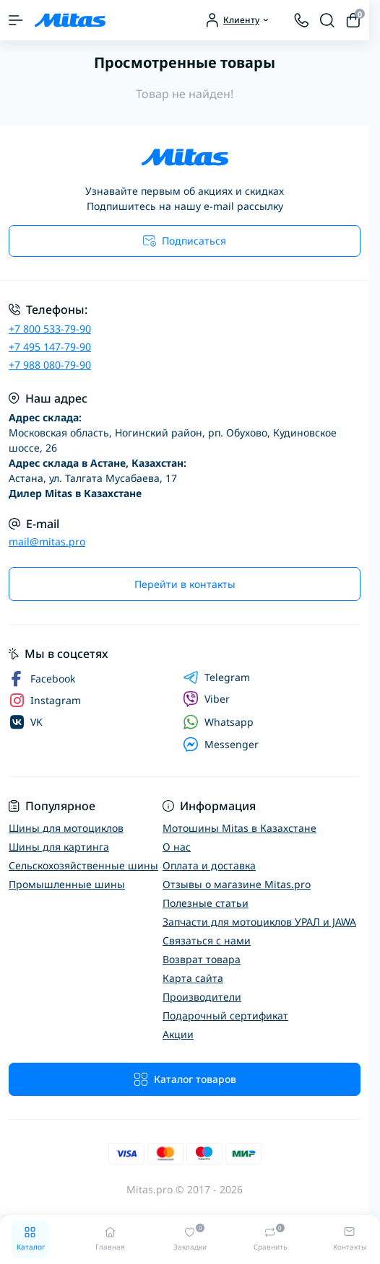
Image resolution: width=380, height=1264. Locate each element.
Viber (206, 699)
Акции (178, 1034)
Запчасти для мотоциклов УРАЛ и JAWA (259, 922)
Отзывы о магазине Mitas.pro (237, 884)
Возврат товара (202, 959)
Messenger (221, 744)
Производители (202, 997)
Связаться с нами (207, 940)
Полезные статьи (206, 903)
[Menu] (16, 20)
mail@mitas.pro (47, 541)
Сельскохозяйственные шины (83, 865)
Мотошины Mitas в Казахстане (239, 828)
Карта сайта (193, 978)
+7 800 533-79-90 (50, 328)
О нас (177, 846)
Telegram (216, 677)
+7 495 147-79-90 (50, 347)
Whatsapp (218, 721)
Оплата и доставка (209, 865)
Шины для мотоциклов (66, 828)
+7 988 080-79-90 (50, 365)
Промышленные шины (67, 884)
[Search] (327, 20)
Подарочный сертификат (225, 1015)
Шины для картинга (59, 846)
